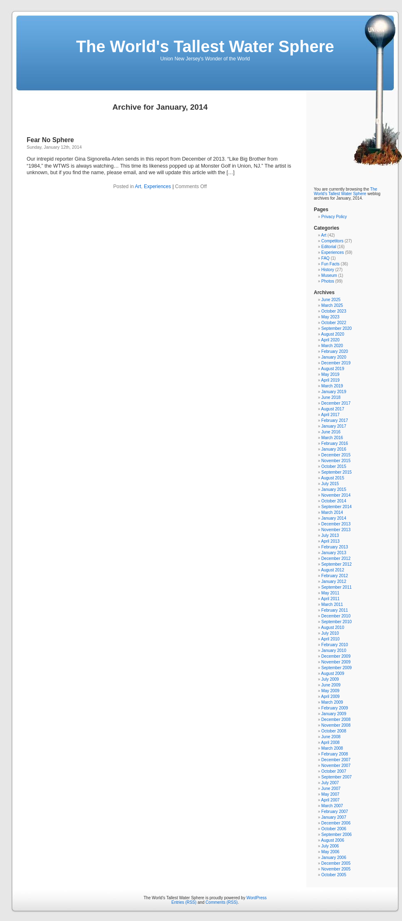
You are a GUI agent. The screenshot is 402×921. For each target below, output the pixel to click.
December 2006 (335, 823)
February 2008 (334, 754)
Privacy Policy (334, 216)
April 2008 (330, 742)
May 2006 (330, 852)
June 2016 (330, 432)
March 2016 (332, 437)
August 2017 (332, 409)
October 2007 (333, 771)
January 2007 (333, 817)
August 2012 (332, 570)
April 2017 (330, 414)
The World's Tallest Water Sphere (205, 46)
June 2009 (330, 685)
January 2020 (333, 357)
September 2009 (336, 667)
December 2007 (335, 760)
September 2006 (336, 834)
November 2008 (335, 725)
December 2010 (335, 616)
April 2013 (330, 541)
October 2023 (333, 311)
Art (138, 186)
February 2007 (334, 811)
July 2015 (330, 483)
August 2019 (332, 368)
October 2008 (333, 731)
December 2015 (335, 455)
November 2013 (335, 529)
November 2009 (335, 662)
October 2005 (333, 875)
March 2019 (332, 386)
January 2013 (333, 552)
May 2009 (330, 690)
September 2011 (336, 587)
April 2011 (330, 598)
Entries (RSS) (183, 902)
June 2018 (330, 397)
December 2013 (335, 524)
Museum (329, 275)
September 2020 (336, 328)
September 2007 (336, 777)
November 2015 (335, 460)
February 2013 (334, 547)
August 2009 (332, 673)
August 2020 (332, 334)
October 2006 (333, 829)
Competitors (332, 241)
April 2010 (330, 639)
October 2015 (333, 466)
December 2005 (335, 863)
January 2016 (333, 449)
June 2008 (330, 736)
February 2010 (334, 644)
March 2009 (332, 702)
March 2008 (332, 748)
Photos (327, 281)
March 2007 (332, 806)
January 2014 (333, 518)
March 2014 (332, 512)
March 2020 (332, 345)
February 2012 (334, 575)
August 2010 (332, 627)
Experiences (157, 186)
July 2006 (330, 846)
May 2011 (330, 593)
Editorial (328, 246)
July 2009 (330, 679)
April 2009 (330, 696)
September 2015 (336, 472)
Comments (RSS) (222, 902)
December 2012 (335, 558)
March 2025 (332, 305)
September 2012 (336, 564)
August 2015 (332, 478)
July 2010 (330, 633)
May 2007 (330, 794)
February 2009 (334, 708)
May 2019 (330, 374)
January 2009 (333, 713)
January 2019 (333, 391)
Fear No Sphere (50, 139)
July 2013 (330, 535)
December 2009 (335, 656)
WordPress (257, 898)
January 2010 (333, 650)
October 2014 (333, 501)
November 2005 (335, 869)
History (327, 269)
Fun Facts (330, 264)
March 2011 (332, 604)
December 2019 (335, 363)
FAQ (325, 258)
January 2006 (333, 857)
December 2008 (335, 719)
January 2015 (333, 489)
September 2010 (336, 621)
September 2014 (336, 506)
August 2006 (332, 840)
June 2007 (330, 788)
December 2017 (335, 403)
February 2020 (334, 351)
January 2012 (333, 581)
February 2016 (334, 443)
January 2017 (333, 426)
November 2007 (335, 765)
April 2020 (330, 340)
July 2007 (330, 783)
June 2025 (330, 299)
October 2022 (333, 322)
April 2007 (330, 800)
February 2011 (334, 610)
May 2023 (330, 317)
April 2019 (330, 380)
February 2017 (334, 420)
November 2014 (335, 495)
